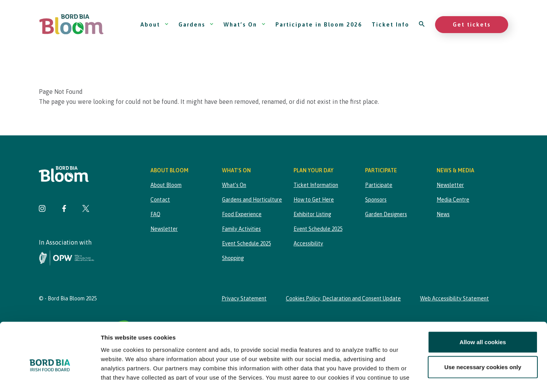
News (443, 214)
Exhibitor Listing (312, 214)
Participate (378, 185)
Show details (404, 365)
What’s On (244, 24)
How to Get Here (314, 200)
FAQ (155, 214)
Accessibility (308, 243)
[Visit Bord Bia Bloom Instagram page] (42, 209)
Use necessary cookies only (482, 314)
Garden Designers (386, 214)
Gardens (196, 24)
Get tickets (471, 24)
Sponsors (376, 200)
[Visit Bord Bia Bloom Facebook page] (64, 209)
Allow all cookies (483, 289)
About (154, 24)
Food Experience (242, 214)
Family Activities (241, 229)
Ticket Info (390, 24)
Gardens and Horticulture (252, 200)
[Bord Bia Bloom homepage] (71, 24)
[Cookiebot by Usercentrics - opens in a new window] (49, 365)
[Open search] (422, 24)
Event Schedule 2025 (246, 243)
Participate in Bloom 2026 (318, 24)
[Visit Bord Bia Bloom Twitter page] (85, 209)
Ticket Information (316, 185)
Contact (160, 200)
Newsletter (164, 229)
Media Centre (453, 200)
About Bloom (166, 185)
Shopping (233, 258)
